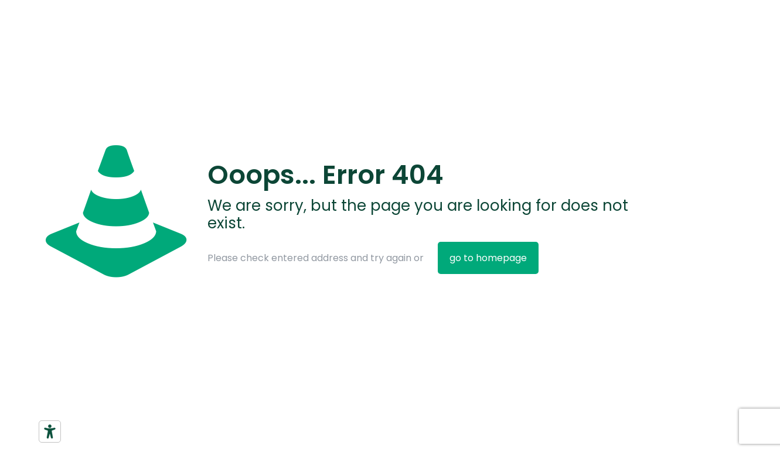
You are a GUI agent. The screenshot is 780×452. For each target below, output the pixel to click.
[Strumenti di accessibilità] (50, 431)
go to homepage (488, 258)
